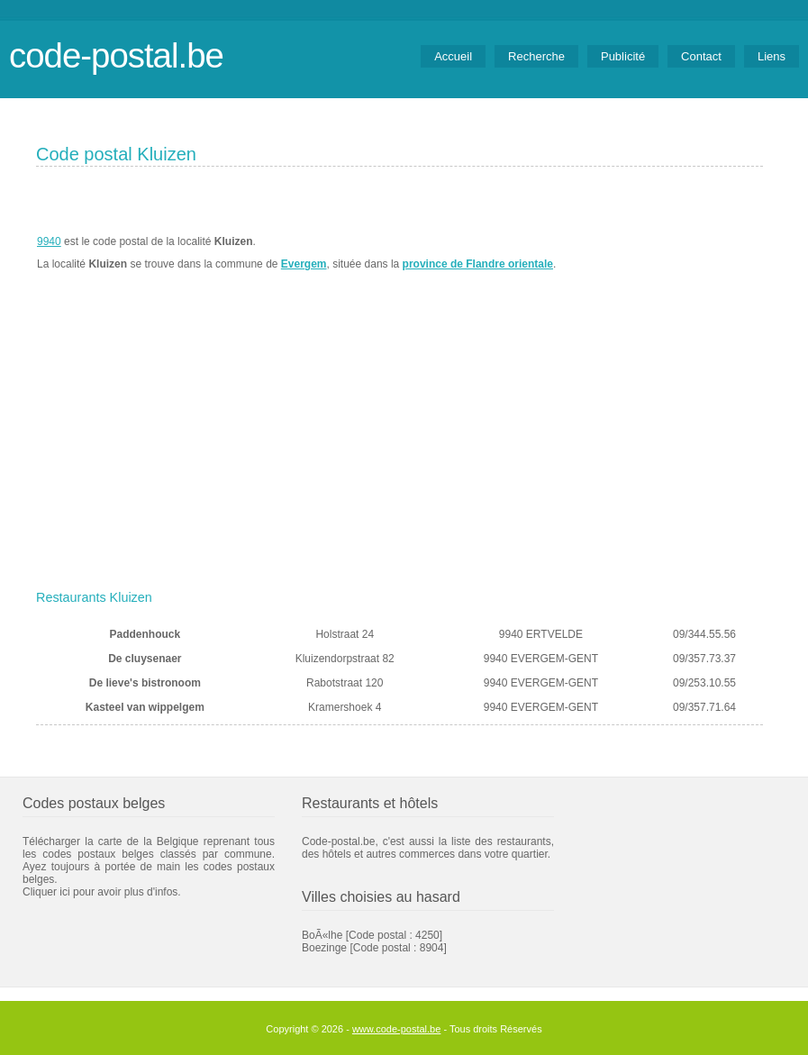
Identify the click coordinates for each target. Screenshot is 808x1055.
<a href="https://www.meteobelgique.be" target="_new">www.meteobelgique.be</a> (660, 253)
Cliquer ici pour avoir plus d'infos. (102, 892)
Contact (701, 56)
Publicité (623, 56)
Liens (771, 56)
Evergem (304, 264)
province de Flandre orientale (478, 264)
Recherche (536, 56)
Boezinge (324, 947)
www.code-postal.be (396, 1028)
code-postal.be (116, 55)
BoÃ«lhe (322, 935)
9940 (49, 241)
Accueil (453, 56)
